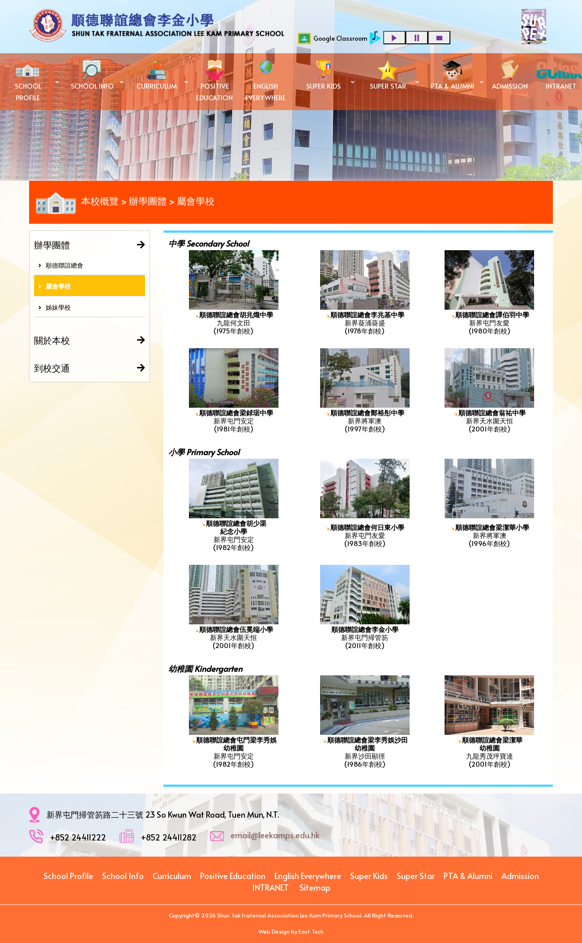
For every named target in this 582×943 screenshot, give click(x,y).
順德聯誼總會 (61, 265)
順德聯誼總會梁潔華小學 (492, 527)
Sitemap (315, 887)
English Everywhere (307, 875)
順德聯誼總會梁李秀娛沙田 (367, 739)
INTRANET (270, 887)
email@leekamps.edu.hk (275, 835)
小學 (240, 531)
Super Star (416, 875)
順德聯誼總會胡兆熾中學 (236, 314)
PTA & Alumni (468, 875)
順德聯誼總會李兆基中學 (367, 314)
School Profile (68, 875)
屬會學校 (55, 286)
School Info (123, 875)
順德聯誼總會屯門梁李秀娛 (236, 739)
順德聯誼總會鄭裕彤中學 (367, 412)
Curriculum (172, 875)
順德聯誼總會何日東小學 (367, 527)
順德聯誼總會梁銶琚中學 (236, 412)
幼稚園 (233, 747)
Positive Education (232, 875)
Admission (520, 875)
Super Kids (369, 875)
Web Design (274, 931)
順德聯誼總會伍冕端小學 (236, 629)
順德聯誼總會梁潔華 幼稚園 (492, 743)
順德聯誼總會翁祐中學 (492, 412)
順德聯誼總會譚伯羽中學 (492, 314)
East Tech (311, 931)
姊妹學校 (55, 307)
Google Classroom (333, 38)
